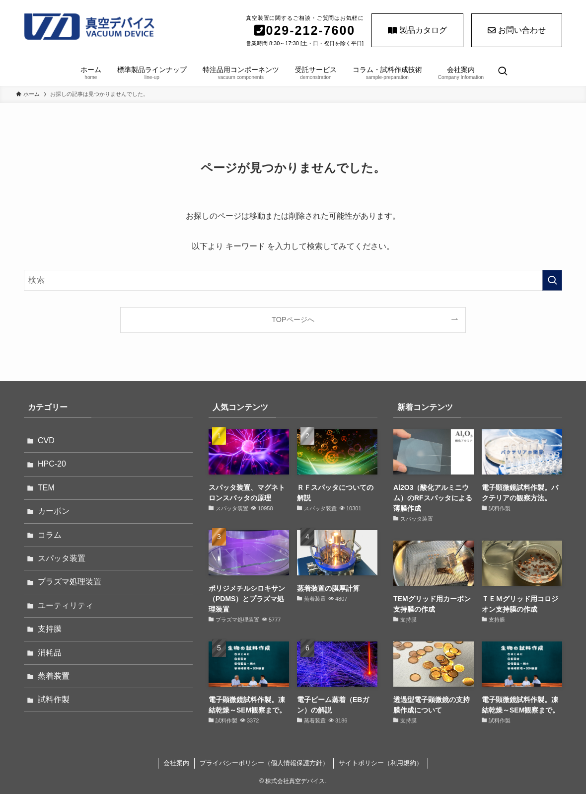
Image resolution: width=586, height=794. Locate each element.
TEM (46, 487)
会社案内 (176, 763)
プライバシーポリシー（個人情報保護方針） (264, 763)
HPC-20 (52, 464)
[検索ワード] (293, 280)
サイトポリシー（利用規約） (381, 763)
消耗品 (50, 652)
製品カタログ (417, 30)
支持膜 (50, 629)
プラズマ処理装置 (69, 581)
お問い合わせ (517, 30)
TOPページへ (293, 319)
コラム (50, 535)
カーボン (54, 511)
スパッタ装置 (61, 558)
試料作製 (54, 699)
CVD (46, 440)
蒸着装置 (54, 676)
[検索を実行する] (552, 280)
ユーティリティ (65, 605)
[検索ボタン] (502, 72)
